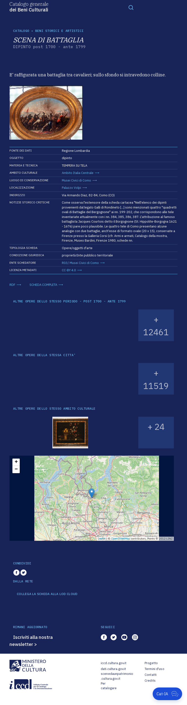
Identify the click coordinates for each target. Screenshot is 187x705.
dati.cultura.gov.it (113, 669)
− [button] (16, 469)
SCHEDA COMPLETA (43, 285)
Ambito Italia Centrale (78, 173)
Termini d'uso (154, 669)
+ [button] (16, 462)
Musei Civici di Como (76, 180)
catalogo (21, 31)
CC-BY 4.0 (69, 270)
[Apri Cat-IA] (167, 693)
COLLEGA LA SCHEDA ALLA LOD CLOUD (47, 594)
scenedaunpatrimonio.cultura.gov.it (117, 676)
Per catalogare (109, 685)
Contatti (151, 675)
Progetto (151, 663)
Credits (150, 680)
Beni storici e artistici (59, 31)
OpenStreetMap (120, 538)
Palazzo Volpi (71, 188)
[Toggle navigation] (131, 7)
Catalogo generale (28, 6)
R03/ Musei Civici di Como (80, 263)
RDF (12, 285)
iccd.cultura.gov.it (113, 663)
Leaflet (102, 538)
